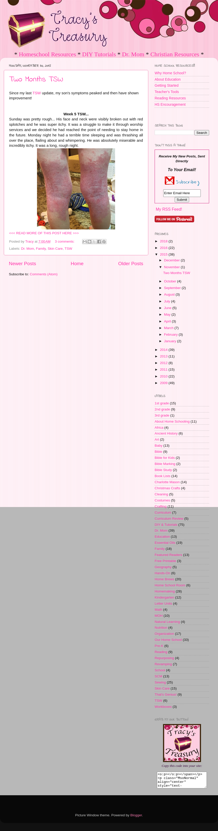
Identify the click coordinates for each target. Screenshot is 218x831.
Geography (163, 567)
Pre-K (159, 646)
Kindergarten (164, 597)
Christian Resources (174, 54)
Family (41, 248)
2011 (164, 369)
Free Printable (165, 561)
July (167, 301)
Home (77, 263)
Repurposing (164, 658)
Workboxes (163, 707)
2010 (164, 376)
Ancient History (166, 433)
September (173, 288)
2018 (164, 241)
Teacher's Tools (167, 92)
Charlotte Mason (167, 482)
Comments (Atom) (44, 274)
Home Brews (164, 579)
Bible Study (163, 470)
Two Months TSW (36, 79)
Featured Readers (168, 555)
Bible (158, 452)
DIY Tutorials (99, 54)
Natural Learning (167, 622)
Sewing (160, 682)
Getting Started (166, 85)
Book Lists (162, 476)
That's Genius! (166, 694)
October (170, 281)
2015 (164, 254)
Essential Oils (165, 543)
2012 (164, 363)
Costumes (162, 500)
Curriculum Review (169, 518)
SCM (158, 676)
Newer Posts (22, 263)
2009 (164, 383)
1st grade (162, 403)
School (160, 670)
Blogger (136, 818)
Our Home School (168, 640)
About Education (168, 79)
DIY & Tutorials (166, 525)
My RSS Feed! (169, 209)
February (171, 334)
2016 (164, 248)
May (167, 314)
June (168, 308)
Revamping (163, 664)
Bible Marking (165, 464)
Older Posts (130, 263)
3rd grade (162, 415)
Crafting (161, 506)
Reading (161, 652)
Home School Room (170, 585)
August (170, 294)
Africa (159, 427)
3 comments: (65, 241)
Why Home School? (170, 73)
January (170, 341)
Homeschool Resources (47, 54)
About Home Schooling (172, 421)
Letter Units (163, 603)
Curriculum (163, 512)
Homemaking (165, 591)
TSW (36, 93)
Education (162, 536)
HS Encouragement (170, 104)
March (169, 328)
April (168, 321)
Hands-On (162, 573)
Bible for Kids (165, 458)
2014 (164, 350)
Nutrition (161, 627)
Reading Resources (170, 98)
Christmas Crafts (167, 488)
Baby (158, 445)
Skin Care (55, 248)
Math (158, 609)
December (172, 260)
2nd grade (162, 409)
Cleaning (161, 494)
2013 (164, 356)
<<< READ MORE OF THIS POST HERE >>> (44, 233)
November (172, 267)
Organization (164, 634)
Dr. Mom (133, 54)
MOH (159, 616)
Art (157, 439)
